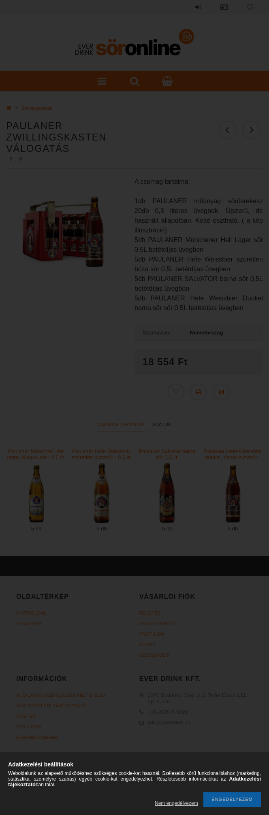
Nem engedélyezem (176, 803)
